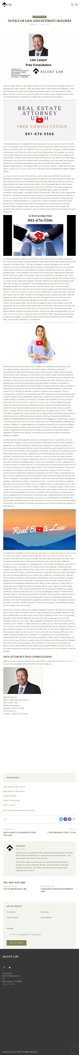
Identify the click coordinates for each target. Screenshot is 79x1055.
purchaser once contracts (53, 500)
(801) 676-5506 (29, 663)
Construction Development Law (58, 889)
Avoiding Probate (10, 795)
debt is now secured (19, 94)
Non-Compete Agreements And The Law (18, 809)
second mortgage (62, 286)
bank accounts (21, 181)
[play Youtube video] (39, 120)
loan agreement (46, 149)
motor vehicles (8, 626)
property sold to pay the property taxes (39, 308)
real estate (63, 297)
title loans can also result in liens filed (26, 169)
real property (36, 617)
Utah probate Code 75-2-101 (14, 786)
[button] (76, 4)
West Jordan (8, 702)
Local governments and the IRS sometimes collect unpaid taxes (27, 176)
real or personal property (51, 144)
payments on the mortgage (56, 648)
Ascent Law (20, 845)
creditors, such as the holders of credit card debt (21, 292)
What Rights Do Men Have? (14, 790)
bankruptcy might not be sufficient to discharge (44, 187)
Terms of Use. (36, 934)
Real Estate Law (39, 16)
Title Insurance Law (15, 888)
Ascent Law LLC (67, 660)
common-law (48, 456)
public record (58, 615)
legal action (49, 147)
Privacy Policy (23, 934)
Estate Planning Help (11, 799)
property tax (7, 303)
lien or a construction (11, 198)
